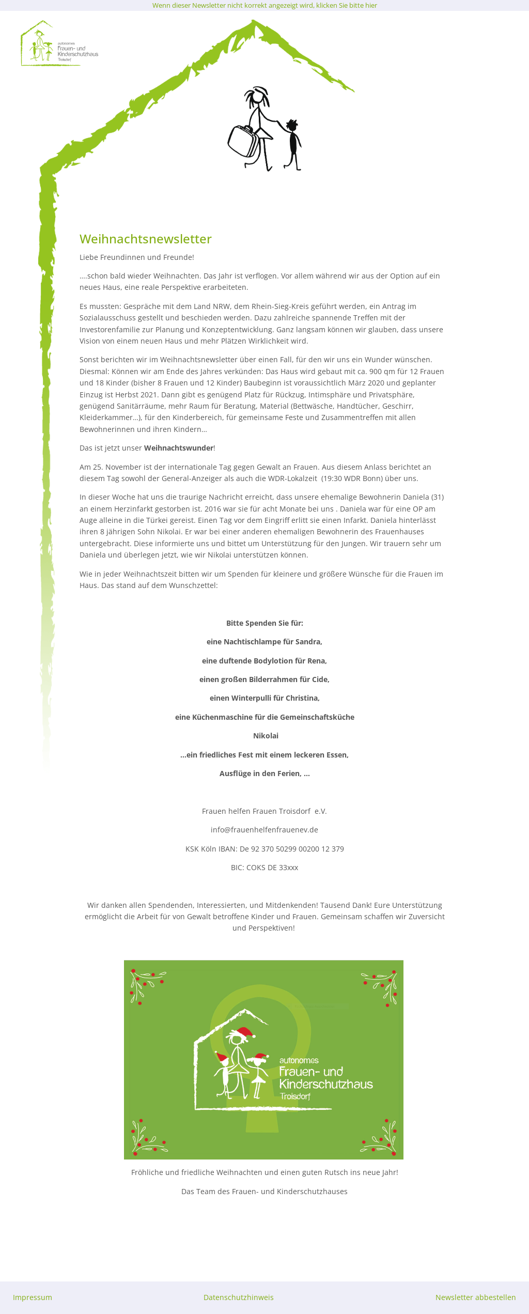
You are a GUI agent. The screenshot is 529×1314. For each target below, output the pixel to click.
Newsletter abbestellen (475, 1297)
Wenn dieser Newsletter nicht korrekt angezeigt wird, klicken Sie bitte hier (264, 5)
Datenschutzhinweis (239, 1297)
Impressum (32, 1297)
